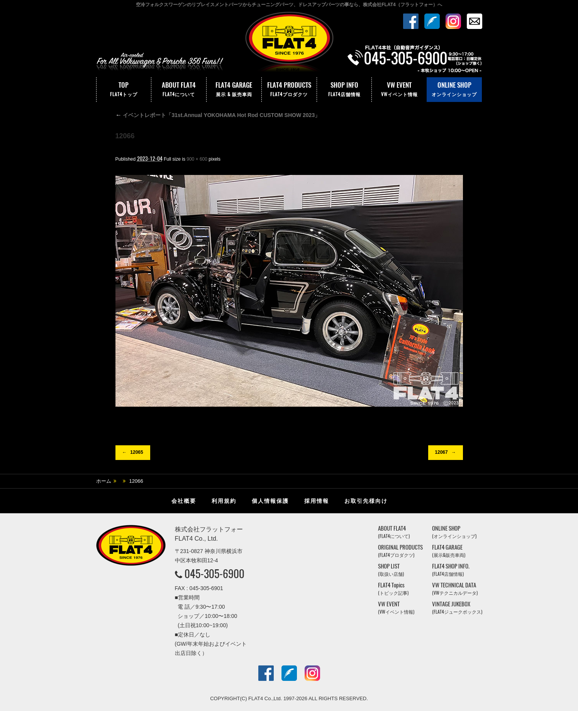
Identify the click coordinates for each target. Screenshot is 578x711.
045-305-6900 (214, 573)
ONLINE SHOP (454, 89)
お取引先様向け (366, 501)
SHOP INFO (344, 89)
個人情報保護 (270, 501)
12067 (441, 452)
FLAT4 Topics (393, 588)
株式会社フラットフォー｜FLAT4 (289, 44)
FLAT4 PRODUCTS (289, 89)
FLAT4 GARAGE (234, 89)
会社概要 (183, 501)
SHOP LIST (391, 569)
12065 (136, 452)
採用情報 (316, 501)
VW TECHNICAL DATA (455, 588)
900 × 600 (196, 159)
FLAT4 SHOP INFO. (451, 569)
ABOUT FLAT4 (178, 89)
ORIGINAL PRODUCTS (400, 550)
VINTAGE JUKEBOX (457, 607)
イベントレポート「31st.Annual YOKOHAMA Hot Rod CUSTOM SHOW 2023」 (217, 115)
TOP (124, 89)
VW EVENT (399, 89)
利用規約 (224, 501)
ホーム (103, 481)
